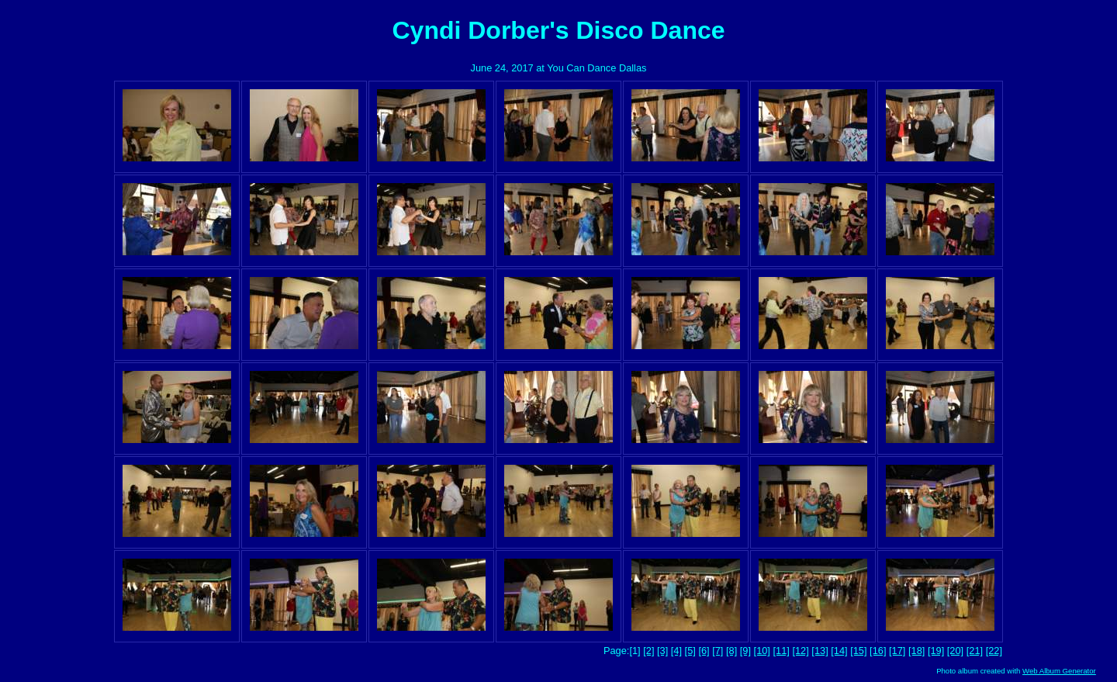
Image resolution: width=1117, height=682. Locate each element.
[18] (916, 650)
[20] (955, 650)
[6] (703, 650)
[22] (994, 650)
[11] (781, 650)
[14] (839, 650)
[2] (648, 650)
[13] (819, 650)
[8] (731, 650)
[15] (858, 650)
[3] (662, 650)
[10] (762, 650)
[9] (745, 650)
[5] (690, 650)
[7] (717, 650)
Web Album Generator (1059, 670)
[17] (897, 650)
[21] (975, 650)
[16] (878, 650)
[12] (800, 650)
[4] (676, 650)
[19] (936, 650)
